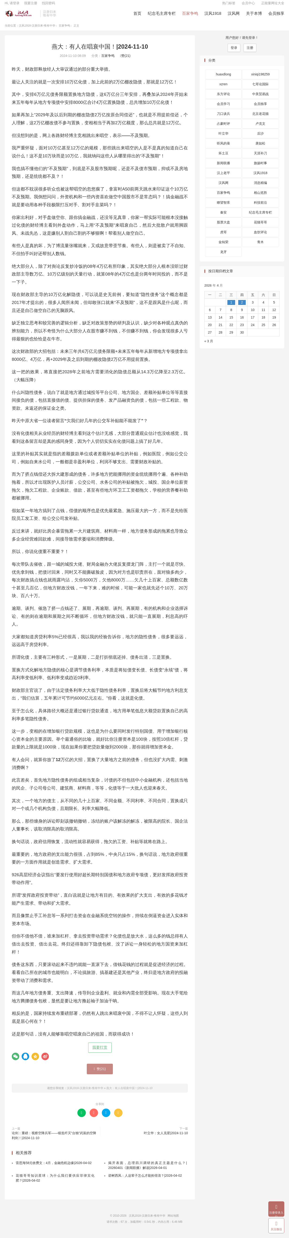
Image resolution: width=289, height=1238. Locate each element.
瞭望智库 (223, 207)
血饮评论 (260, 237)
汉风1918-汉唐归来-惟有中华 (21, 16)
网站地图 (173, 1220)
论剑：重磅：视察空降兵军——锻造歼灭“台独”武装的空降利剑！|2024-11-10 (54, 1140)
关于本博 (254, 16)
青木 (260, 247)
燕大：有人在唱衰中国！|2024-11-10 (100, 51)
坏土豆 (223, 158)
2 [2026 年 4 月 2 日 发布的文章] (242, 307)
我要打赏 (99, 1052)
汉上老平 (223, 178)
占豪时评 (223, 128)
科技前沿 (260, 207)
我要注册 (30, 6)
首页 (137, 16)
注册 (250, 52)
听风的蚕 (223, 148)
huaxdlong (223, 79)
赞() (125, 60)
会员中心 (248, 6)
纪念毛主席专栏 (162, 16)
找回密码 (48, 6)
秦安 (223, 217)
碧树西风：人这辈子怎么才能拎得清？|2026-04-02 (145, 1180)
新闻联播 (223, 168)
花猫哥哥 (260, 227)
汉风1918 (212, 16)
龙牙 (223, 257)
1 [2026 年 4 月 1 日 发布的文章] (231, 307)
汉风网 (234, 16)
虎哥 (223, 237)
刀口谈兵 (223, 119)
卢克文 (260, 128)
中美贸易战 (260, 99)
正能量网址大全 (272, 6)
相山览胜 (260, 197)
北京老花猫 (260, 119)
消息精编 (260, 188)
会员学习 (223, 109)
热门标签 (228, 6)
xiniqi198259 (260, 79)
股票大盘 (223, 227)
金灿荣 (223, 247)
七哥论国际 (260, 89)
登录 (234, 52)
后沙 (260, 138)
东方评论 (223, 99)
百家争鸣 (190, 16)
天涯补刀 (260, 158)
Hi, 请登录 (12, 6)
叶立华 (223, 138)
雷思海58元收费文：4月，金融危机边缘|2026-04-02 (54, 1168)
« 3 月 (208, 346)
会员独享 (276, 16)
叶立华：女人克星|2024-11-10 (166, 1138)
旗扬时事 (260, 168)
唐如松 (260, 148)
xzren (223, 89)
